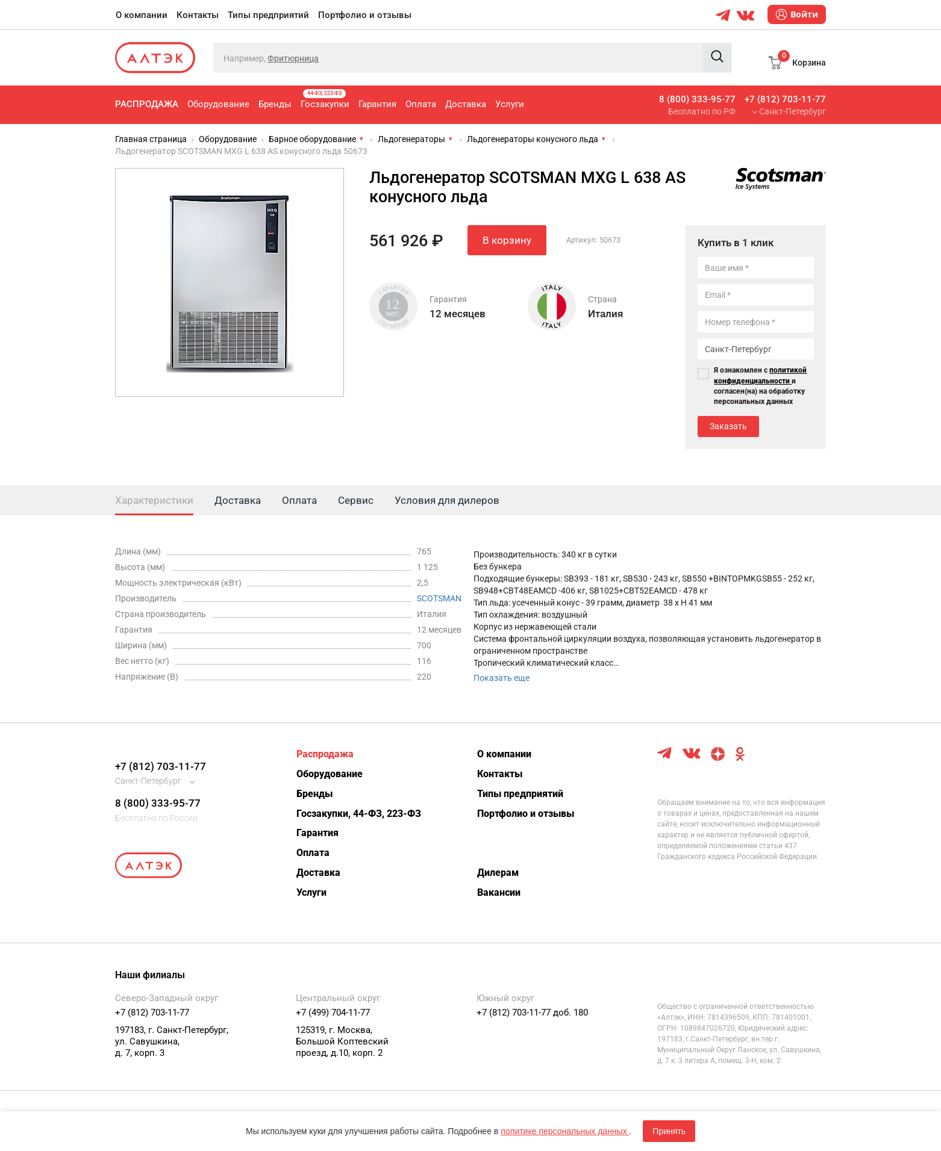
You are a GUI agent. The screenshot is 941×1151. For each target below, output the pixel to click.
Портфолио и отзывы (364, 15)
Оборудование (218, 104)
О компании (141, 15)
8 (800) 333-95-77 (697, 99)
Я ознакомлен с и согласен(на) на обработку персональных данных (760, 385)
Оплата (420, 104)
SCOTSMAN (439, 598)
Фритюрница (293, 58)
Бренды (275, 104)
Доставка (465, 104)
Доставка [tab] (237, 500)
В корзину (507, 240)
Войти (796, 14)
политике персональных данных (565, 1131)
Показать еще (502, 678)
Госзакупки (325, 99)
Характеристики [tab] (154, 500)
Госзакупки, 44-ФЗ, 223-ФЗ (358, 813)
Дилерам (498, 872)
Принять (669, 1131)
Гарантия (377, 104)
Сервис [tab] (356, 500)
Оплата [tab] (299, 500)
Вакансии (499, 892)
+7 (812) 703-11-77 (785, 99)
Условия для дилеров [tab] (447, 500)
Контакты (198, 15)
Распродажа (146, 104)
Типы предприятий (268, 15)
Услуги (509, 104)
